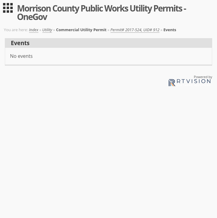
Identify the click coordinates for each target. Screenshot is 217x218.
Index (33, 29)
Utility (47, 29)
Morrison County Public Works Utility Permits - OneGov (101, 12)
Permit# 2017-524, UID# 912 (134, 29)
